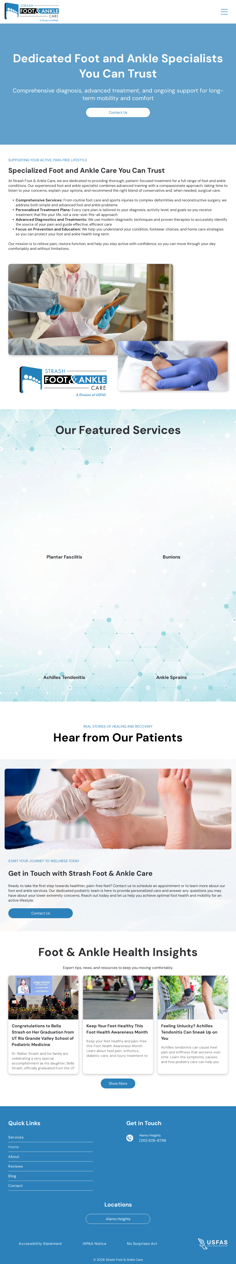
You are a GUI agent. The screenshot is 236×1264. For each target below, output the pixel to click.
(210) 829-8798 (152, 1140)
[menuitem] (50, 1137)
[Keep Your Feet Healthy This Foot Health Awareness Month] (118, 997)
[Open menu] (224, 11)
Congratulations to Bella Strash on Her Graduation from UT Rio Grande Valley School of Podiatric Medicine (43, 1035)
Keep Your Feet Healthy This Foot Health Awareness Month (117, 1029)
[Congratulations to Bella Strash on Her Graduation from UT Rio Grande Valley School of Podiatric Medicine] (43, 997)
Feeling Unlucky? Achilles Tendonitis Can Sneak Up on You (189, 1032)
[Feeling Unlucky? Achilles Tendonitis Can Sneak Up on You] (193, 997)
